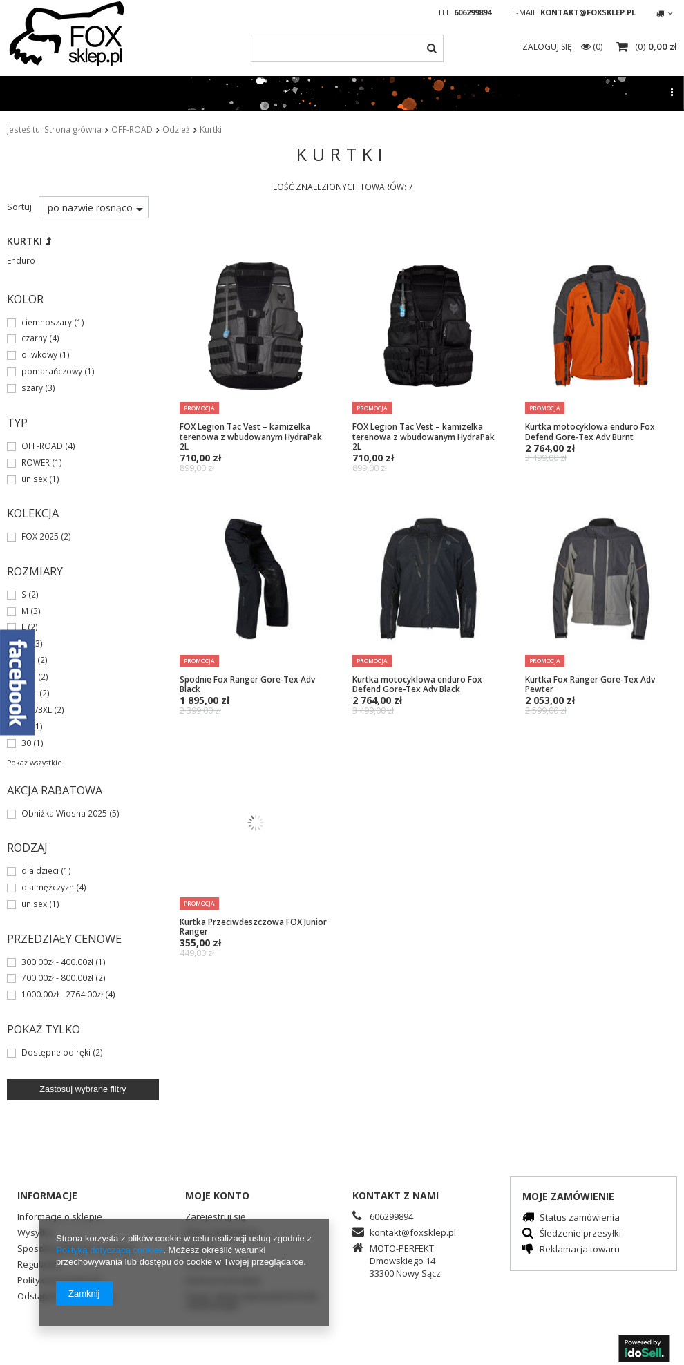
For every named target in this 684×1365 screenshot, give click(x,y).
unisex (34, 479)
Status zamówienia (580, 1218)
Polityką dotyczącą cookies (109, 1250)
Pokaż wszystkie (34, 762)
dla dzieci (40, 871)
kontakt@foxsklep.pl (588, 12)
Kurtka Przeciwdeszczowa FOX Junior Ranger (253, 927)
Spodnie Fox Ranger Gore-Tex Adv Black (247, 684)
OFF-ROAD (132, 129)
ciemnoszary (46, 322)
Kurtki (24, 240)
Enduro (21, 261)
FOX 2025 (40, 537)
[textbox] (347, 48)
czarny (34, 338)
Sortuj (19, 207)
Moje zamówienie (568, 1196)
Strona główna (73, 129)
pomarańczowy (51, 372)
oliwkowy (39, 355)
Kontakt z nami (395, 1195)
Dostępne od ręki (56, 1053)
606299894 (472, 12)
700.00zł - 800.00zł (57, 978)
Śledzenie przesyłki (580, 1234)
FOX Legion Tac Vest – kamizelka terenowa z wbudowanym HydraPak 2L (251, 436)
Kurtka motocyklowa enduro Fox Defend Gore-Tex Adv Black (417, 684)
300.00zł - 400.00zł (57, 962)
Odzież (176, 129)
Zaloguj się (548, 46)
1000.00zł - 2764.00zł (62, 995)
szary (32, 388)
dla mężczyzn (47, 888)
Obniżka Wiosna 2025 (64, 814)
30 (26, 743)
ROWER (35, 463)
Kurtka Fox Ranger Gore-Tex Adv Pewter (590, 684)
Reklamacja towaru (580, 1250)
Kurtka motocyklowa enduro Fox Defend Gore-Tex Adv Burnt (590, 431)
